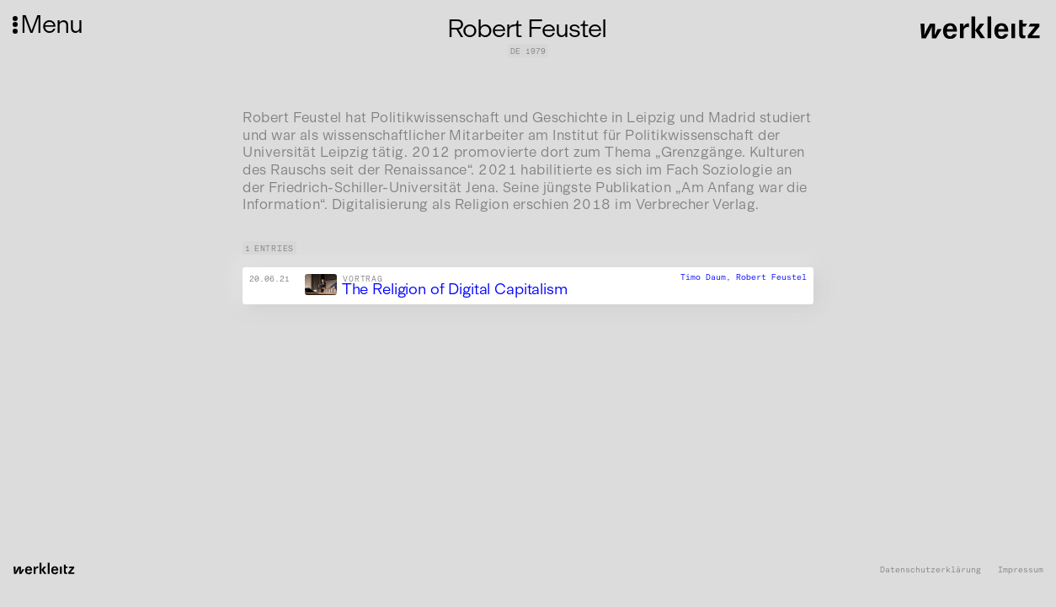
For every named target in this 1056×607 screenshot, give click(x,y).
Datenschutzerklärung (930, 569)
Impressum (1020, 569)
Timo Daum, (708, 277)
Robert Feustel (771, 277)
